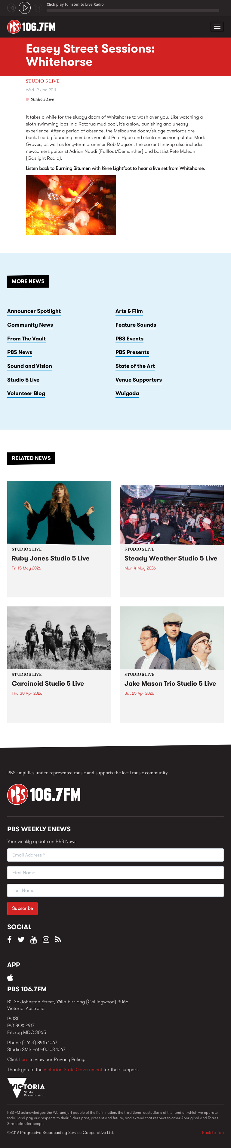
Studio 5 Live (42, 81)
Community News (30, 325)
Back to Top (213, 1132)
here (23, 1059)
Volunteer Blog (26, 393)
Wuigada (127, 393)
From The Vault (26, 339)
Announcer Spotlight (34, 311)
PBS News (19, 352)
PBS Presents (132, 352)
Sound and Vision (29, 366)
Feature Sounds (136, 325)
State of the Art (135, 366)
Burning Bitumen (73, 168)
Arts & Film (129, 311)
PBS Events (129, 339)
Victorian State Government (73, 1069)
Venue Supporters (139, 380)
